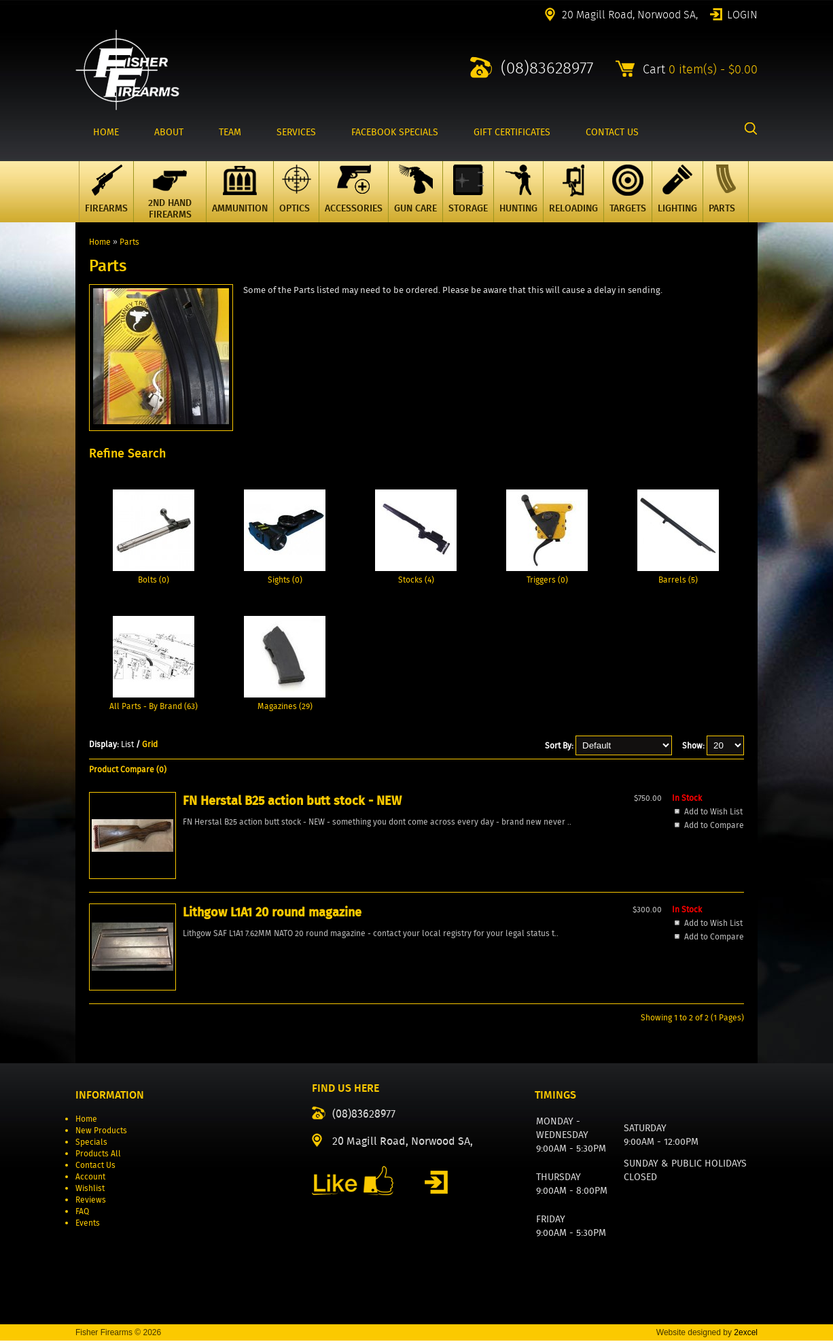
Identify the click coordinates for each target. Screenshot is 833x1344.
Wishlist (90, 1191)
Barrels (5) (678, 579)
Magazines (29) (285, 706)
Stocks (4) (416, 579)
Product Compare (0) (127, 769)
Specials (91, 1145)
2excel (746, 1336)
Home (100, 241)
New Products (101, 1133)
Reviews (90, 1203)
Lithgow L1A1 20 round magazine (278, 899)
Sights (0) (285, 579)
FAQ (82, 1214)
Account (90, 1180)
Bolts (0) (153, 579)
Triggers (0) (547, 579)
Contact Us (95, 1168)
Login (742, 13)
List (127, 744)
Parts (129, 241)
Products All (98, 1156)
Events (87, 1226)
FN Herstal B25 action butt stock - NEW (155, 908)
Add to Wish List (144, 975)
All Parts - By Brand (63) (153, 706)
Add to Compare (145, 989)
